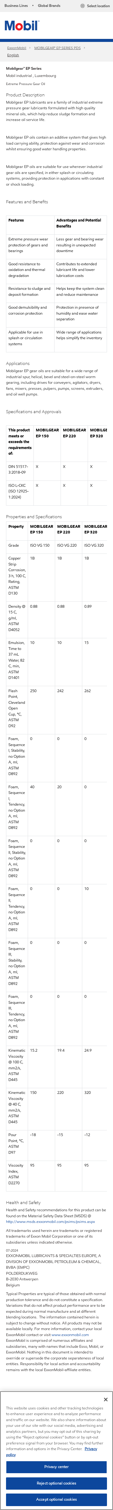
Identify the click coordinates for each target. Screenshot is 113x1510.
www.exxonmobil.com (70, 1335)
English (13, 54)
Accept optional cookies (56, 1499)
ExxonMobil (16, 47)
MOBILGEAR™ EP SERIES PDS (57, 47)
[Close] (105, 1399)
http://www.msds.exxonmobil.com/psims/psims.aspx (50, 1221)
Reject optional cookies (56, 1483)
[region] (56, 1450)
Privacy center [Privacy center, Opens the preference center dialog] (56, 1467)
